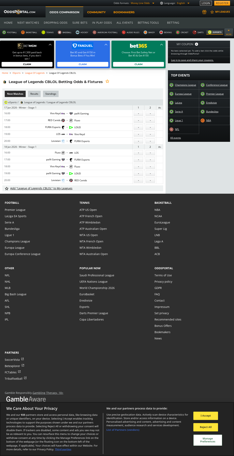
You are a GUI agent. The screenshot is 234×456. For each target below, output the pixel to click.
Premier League (215, 93)
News (158, 338)
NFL (177, 129)
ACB (157, 254)
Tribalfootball (13, 378)
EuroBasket (87, 294)
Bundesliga (212, 111)
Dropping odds (55, 22)
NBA (208, 120)
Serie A (179, 111)
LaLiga (178, 102)
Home (8, 22)
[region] (117, 429)
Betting (171, 22)
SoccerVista (12, 360)
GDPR (158, 288)
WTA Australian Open (93, 254)
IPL (7, 319)
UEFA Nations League (93, 281)
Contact (159, 300)
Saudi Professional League (96, 275)
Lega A (158, 241)
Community (96, 12)
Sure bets (79, 22)
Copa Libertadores (91, 319)
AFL (7, 300)
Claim (27, 64)
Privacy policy (163, 281)
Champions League (185, 85)
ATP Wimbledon (90, 222)
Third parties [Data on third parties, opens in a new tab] (63, 449)
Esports (84, 307)
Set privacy (161, 313)
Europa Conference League (22, 254)
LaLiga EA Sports (15, 216)
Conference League (216, 85)
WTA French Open (91, 241)
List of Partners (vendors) (122, 430)
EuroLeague (162, 222)
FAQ (157, 294)
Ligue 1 (179, 120)
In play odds (101, 22)
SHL (7, 307)
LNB (157, 235)
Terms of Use (162, 275)
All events (123, 22)
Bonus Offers (162, 326)
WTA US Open (88, 235)
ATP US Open (88, 210)
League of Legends (35, 72)
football (12, 203)
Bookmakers (124, 12)
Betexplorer (12, 366)
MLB (7, 288)
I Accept (206, 416)
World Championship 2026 (97, 288)
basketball (163, 203)
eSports (17, 72)
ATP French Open (91, 216)
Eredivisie (211, 102)
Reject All (206, 427)
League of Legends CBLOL (61, 102)
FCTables (10, 372)
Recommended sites (167, 319)
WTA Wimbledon (90, 247)
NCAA (158, 216)
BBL (156, 247)
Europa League (183, 93)
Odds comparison (64, 12)
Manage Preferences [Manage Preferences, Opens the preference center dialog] (207, 440)
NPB (7, 313)
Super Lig (160, 229)
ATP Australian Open (93, 229)
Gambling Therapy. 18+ (46, 393)
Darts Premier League (94, 313)
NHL (7, 281)
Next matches (28, 22)
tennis (85, 203)
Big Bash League (15, 294)
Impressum (161, 307)
